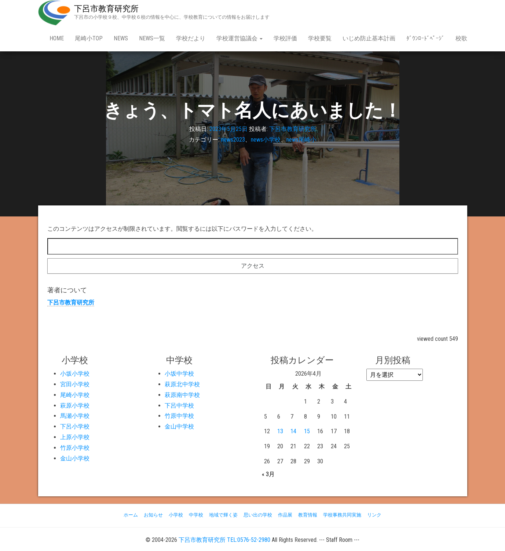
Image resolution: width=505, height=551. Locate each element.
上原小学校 (74, 437)
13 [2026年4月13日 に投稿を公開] (280, 431)
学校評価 (285, 38)
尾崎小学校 (74, 394)
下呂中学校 (179, 405)
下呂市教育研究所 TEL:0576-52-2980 (224, 539)
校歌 (461, 38)
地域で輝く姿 (223, 515)
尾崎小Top (89, 38)
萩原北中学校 (182, 384)
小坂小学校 (74, 373)
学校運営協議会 (239, 38)
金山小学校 (74, 458)
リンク (374, 515)
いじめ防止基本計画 (369, 38)
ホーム (131, 515)
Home (57, 38)
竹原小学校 (74, 447)
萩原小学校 (74, 405)
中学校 (196, 515)
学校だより (190, 38)
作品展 (285, 515)
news (121, 38)
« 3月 (268, 474)
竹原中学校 (179, 415)
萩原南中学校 (182, 394)
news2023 (233, 139)
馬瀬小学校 (74, 415)
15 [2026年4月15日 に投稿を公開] (307, 431)
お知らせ (153, 515)
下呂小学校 (74, 426)
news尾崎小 (301, 139)
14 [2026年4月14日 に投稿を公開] (293, 431)
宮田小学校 (74, 384)
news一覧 (152, 38)
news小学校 (266, 139)
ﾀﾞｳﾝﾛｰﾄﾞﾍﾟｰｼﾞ (425, 38)
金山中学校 (179, 426)
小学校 (176, 515)
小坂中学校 (179, 373)
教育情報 (307, 515)
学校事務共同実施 (342, 515)
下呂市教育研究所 (106, 8)
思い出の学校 (258, 515)
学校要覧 (320, 38)
